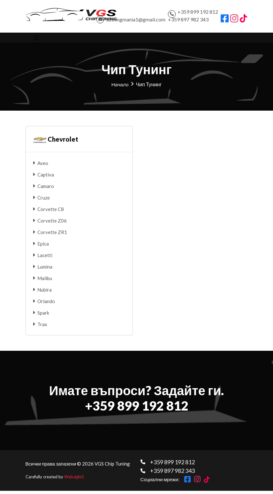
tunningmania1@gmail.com (135, 21)
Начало (120, 88)
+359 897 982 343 (188, 21)
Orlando (46, 305)
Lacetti (44, 259)
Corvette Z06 (52, 224)
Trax (42, 328)
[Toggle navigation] (36, 41)
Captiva (45, 178)
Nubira (44, 293)
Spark (43, 316)
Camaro (45, 189)
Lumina (44, 270)
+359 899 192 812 (198, 13)
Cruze (43, 201)
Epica (43, 247)
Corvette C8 (50, 213)
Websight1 (74, 480)
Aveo (42, 166)
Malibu (44, 282)
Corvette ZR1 (52, 236)
